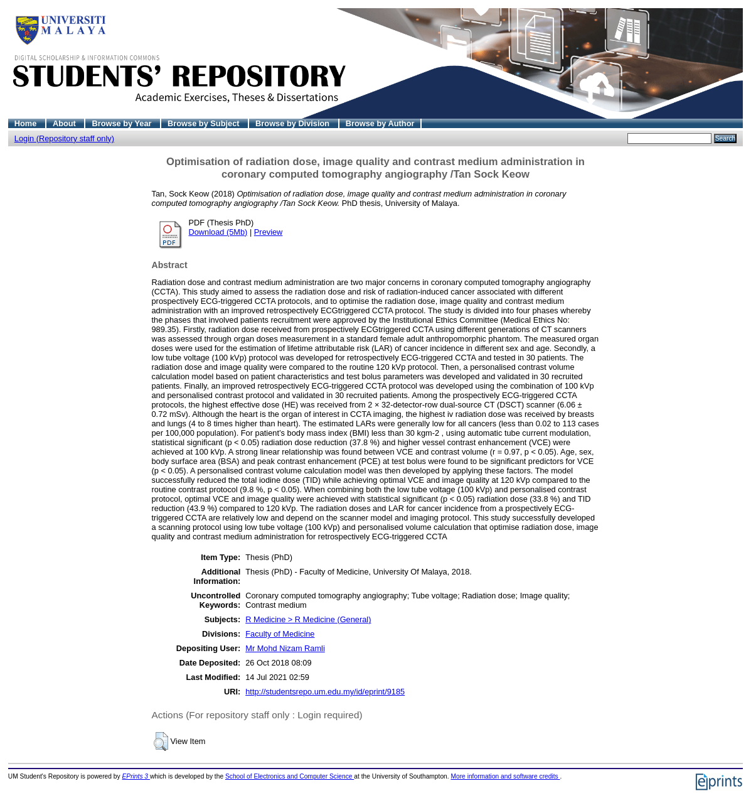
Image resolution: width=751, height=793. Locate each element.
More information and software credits (505, 776)
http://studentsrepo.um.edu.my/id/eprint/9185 (325, 691)
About (65, 123)
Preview (268, 232)
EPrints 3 (136, 776)
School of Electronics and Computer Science (289, 776)
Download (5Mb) (218, 232)
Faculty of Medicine (279, 634)
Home (26, 123)
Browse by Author (380, 123)
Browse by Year (123, 123)
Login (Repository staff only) (64, 138)
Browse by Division (293, 123)
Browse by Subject (205, 123)
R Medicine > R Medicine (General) (308, 619)
